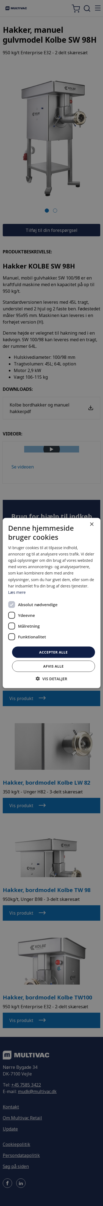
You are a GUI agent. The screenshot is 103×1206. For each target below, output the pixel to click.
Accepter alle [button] (53, 651)
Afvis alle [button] (53, 666)
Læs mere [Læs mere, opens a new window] (17, 592)
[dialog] (51, 603)
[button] (51, 678)
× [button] (92, 524)
